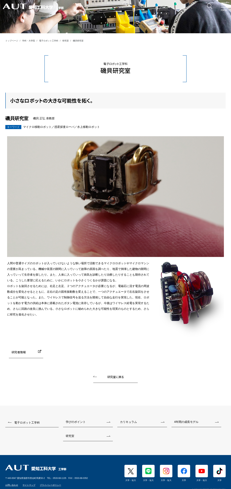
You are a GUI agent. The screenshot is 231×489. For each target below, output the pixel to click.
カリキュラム (128, 421)
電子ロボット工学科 (48, 40)
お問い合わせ (11, 485)
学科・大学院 (28, 40)
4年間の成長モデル (186, 421)
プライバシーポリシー (50, 485)
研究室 (65, 40)
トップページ (11, 40)
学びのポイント (76, 421)
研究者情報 (19, 352)
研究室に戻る (115, 377)
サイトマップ (29, 485)
